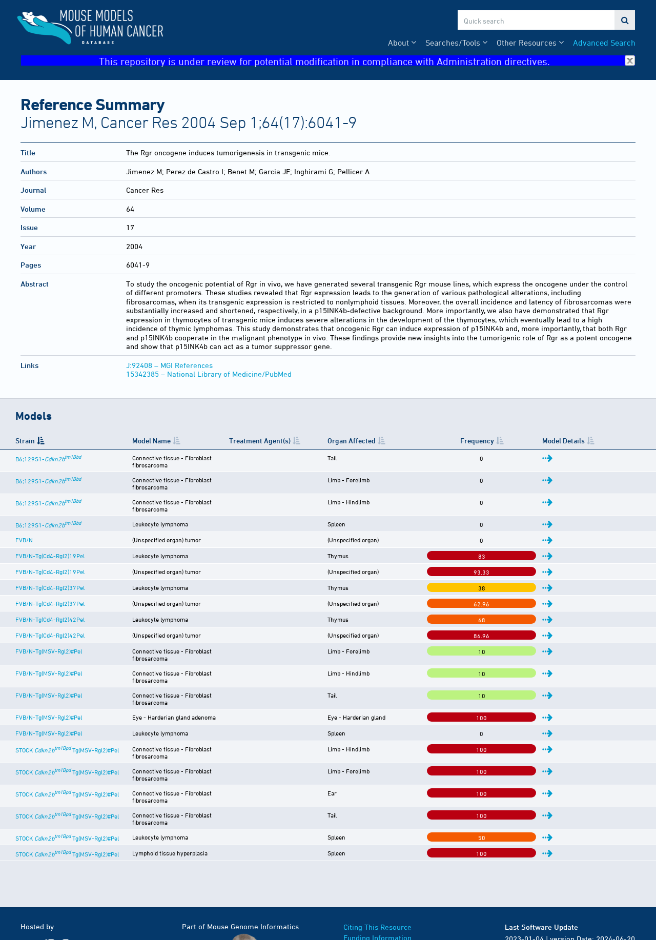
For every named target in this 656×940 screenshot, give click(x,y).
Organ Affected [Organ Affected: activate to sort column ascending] (453, 440)
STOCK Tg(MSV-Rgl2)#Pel (67, 713)
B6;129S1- (48, 458)
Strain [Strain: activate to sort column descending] (25, 440)
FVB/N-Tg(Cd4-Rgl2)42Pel (50, 600)
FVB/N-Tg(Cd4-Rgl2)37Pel (50, 569)
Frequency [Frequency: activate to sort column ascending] (539, 440)
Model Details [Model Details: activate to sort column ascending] (600, 440)
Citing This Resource (377, 865)
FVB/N (24, 521)
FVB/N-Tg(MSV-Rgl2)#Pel (48, 632)
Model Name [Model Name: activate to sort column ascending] (176, 440)
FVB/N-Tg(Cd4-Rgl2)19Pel (50, 537)
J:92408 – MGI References (169, 365)
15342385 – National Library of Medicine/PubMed (209, 374)
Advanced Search (604, 42)
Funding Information (377, 876)
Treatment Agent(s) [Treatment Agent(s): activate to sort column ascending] (357, 440)
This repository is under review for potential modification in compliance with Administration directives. (367, 60)
